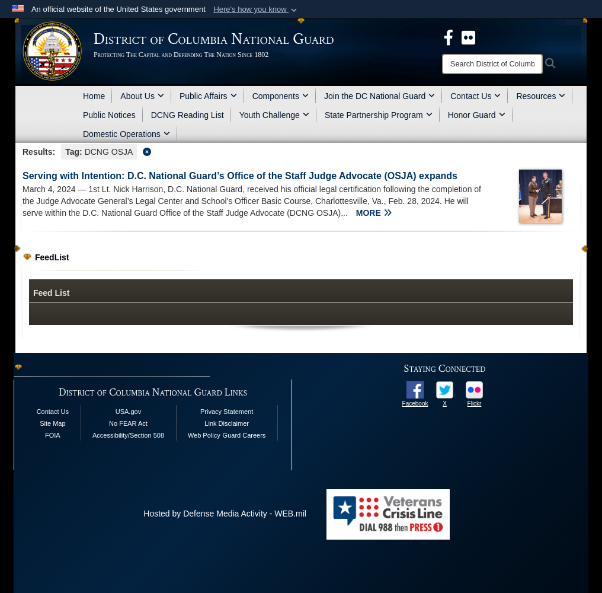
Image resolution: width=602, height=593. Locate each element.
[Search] (492, 64)
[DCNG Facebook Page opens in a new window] (448, 37)
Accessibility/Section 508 (128, 435)
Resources (540, 96)
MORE (374, 213)
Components (280, 96)
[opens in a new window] (415, 389)
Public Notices (109, 115)
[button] (256, 9)
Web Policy (204, 435)
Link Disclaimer (226, 423)
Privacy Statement (226, 411)
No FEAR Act (128, 423)
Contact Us (475, 96)
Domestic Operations (126, 134)
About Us (142, 96)
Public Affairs (208, 96)
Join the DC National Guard (379, 96)
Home (94, 96)
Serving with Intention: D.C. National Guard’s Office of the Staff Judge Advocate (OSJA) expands (240, 176)
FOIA (52, 435)
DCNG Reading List (187, 115)
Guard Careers (244, 435)
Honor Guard (476, 115)
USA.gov (128, 411)
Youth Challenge (274, 115)
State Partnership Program (379, 115)
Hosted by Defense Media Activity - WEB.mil (224, 513)
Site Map (52, 423)
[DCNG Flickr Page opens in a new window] (468, 37)
